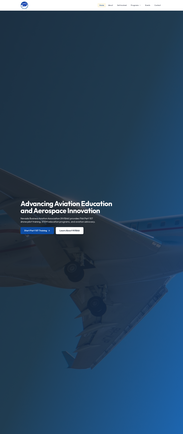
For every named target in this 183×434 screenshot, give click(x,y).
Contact (157, 5)
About (110, 5)
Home (101, 5)
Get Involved (122, 5)
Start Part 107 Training (37, 230)
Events (147, 5)
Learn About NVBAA (70, 230)
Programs (136, 5)
